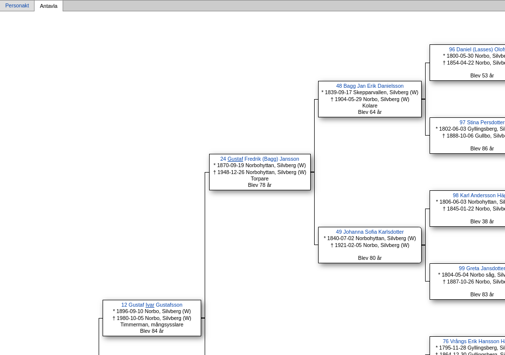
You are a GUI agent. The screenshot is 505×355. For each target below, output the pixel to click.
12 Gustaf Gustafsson (151, 305)
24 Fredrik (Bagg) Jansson (259, 159)
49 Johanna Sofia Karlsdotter (369, 232)
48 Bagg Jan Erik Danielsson (370, 86)
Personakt (17, 6)
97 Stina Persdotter (482, 122)
